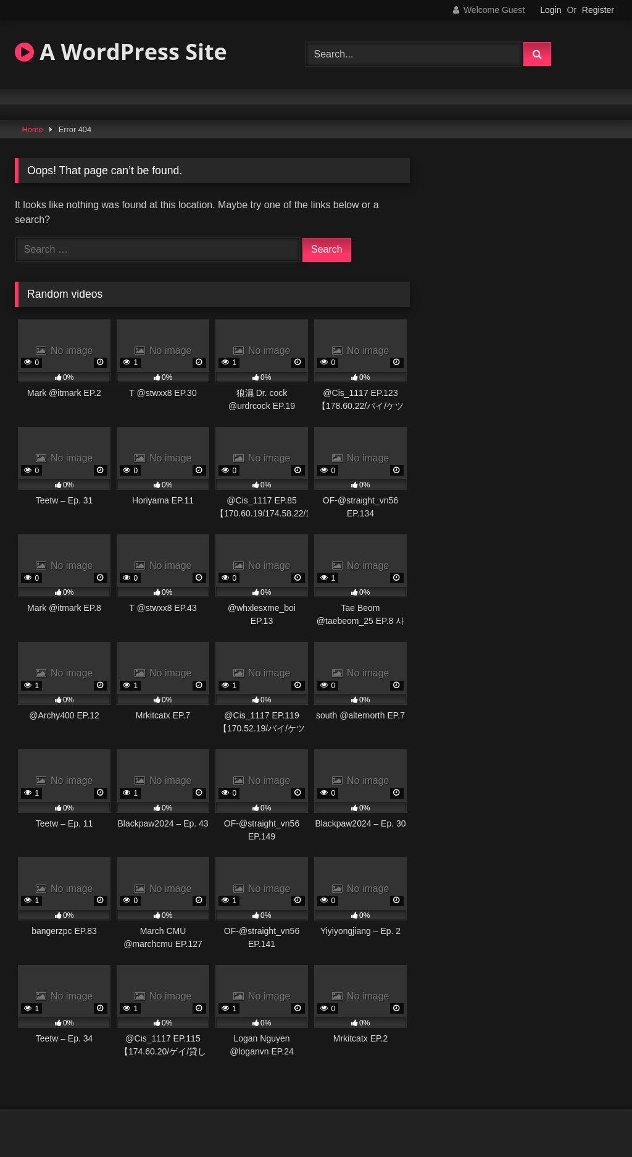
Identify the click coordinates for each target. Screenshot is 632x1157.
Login (550, 10)
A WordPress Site (121, 51)
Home (32, 129)
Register (598, 10)
